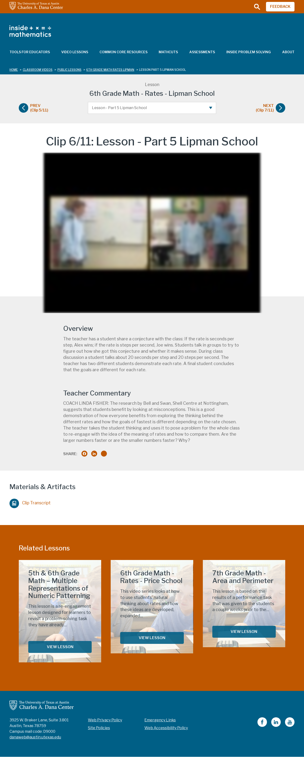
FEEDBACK (280, 6)
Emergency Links (160, 720)
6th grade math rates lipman (110, 70)
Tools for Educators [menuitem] (30, 52)
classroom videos (37, 70)
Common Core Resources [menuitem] (123, 52)
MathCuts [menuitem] (168, 52)
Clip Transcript (30, 502)
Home (14, 70)
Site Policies (99, 728)
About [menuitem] (288, 52)
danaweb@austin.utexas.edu (35, 737)
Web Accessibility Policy (166, 728)
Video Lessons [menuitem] (74, 52)
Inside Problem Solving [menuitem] (248, 52)
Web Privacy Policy (105, 720)
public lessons (69, 70)
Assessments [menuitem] (202, 52)
